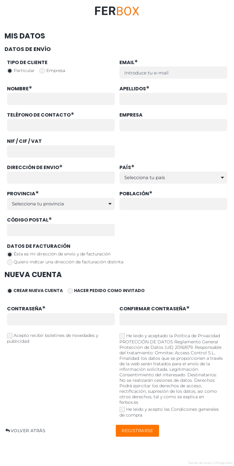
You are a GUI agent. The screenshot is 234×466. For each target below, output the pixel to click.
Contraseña (26, 309)
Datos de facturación (38, 246)
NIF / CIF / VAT (24, 141)
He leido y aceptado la (171, 369)
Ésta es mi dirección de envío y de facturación (59, 254)
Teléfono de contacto (41, 115)
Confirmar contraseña (154, 309)
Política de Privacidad (197, 335)
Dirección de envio (35, 167)
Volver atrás (25, 431)
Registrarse (137, 430)
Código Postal (30, 220)
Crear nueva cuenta (35, 291)
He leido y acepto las (169, 412)
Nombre (20, 89)
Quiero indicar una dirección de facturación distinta (65, 262)
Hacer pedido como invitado (106, 291)
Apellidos (134, 89)
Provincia (23, 194)
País (127, 167)
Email (129, 63)
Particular (21, 71)
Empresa (52, 71)
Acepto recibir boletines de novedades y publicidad (52, 338)
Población (136, 194)
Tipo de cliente (27, 63)
